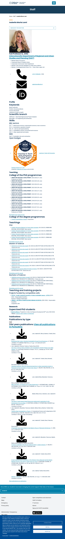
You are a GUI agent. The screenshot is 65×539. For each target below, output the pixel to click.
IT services (35, 503)
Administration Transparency (9, 512)
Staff (14, 16)
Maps (2, 500)
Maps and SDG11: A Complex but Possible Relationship (24, 384)
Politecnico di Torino (21, 169)
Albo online (4, 514)
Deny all (48, 527)
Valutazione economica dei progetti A (20, 259)
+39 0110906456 (36, 74)
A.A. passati (16, 241)
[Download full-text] (21, 333)
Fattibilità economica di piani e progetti (20, 277)
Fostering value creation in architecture (24, 313)
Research (13, 306)
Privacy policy (5, 535)
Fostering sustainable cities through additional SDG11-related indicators (28, 444)
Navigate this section (32, 28)
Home (10, 16)
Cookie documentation (14, 535)
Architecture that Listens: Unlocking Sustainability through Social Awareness (29, 341)
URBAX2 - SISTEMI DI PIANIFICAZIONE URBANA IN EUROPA (26, 300)
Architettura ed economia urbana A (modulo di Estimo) (24, 269)
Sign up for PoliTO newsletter (40, 508)
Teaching (13, 172)
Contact (3, 497)
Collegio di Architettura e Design (19, 219)
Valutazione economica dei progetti (19, 246)
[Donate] (32, 490)
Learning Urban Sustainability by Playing (20, 411)
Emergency (4, 503)
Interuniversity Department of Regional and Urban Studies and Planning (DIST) (31, 57)
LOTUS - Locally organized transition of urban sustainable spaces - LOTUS (30, 295)
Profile (12, 102)
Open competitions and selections (41, 497)
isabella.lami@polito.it (37, 84)
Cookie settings (47, 522)
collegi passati (16, 214)
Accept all (47, 531)
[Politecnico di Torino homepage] (17, 3)
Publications (14, 316)
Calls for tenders (37, 500)
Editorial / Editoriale (16, 476)
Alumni (34, 505)
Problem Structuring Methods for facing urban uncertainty (25, 227)
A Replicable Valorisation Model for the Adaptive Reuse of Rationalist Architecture (31, 428)
